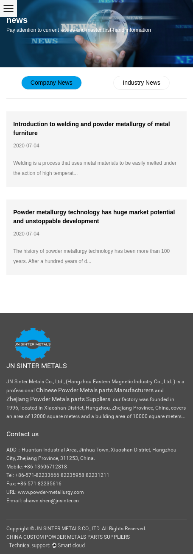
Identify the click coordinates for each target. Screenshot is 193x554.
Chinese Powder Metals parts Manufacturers (95, 390)
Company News (52, 82)
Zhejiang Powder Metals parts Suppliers (58, 399)
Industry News (141, 82)
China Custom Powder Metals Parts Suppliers (68, 537)
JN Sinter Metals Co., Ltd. (68, 529)
